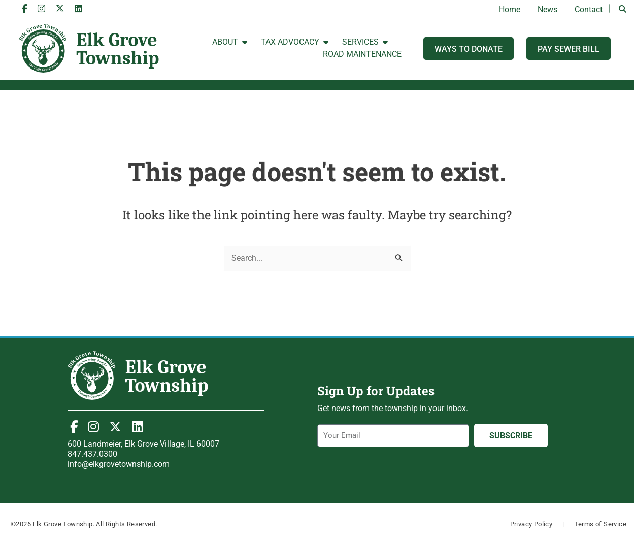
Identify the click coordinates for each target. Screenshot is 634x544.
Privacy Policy (531, 524)
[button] (622, 9)
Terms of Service (600, 524)
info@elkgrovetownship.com (119, 464)
